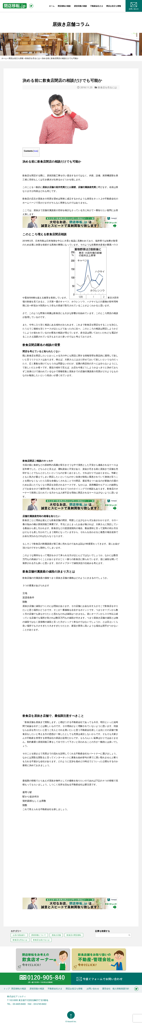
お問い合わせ (93, 988)
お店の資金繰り (19, 935)
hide (36, 151)
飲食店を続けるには (41, 940)
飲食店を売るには (107, 87)
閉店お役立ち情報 (113, 6)
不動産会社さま (96, 6)
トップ (7, 988)
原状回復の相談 (80, 6)
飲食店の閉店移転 (74, 935)
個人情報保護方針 (120, 988)
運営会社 (106, 988)
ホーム (52, 6)
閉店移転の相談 (64, 6)
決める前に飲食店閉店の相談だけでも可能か (62, 80)
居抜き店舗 (56, 935)
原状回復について (38, 935)
